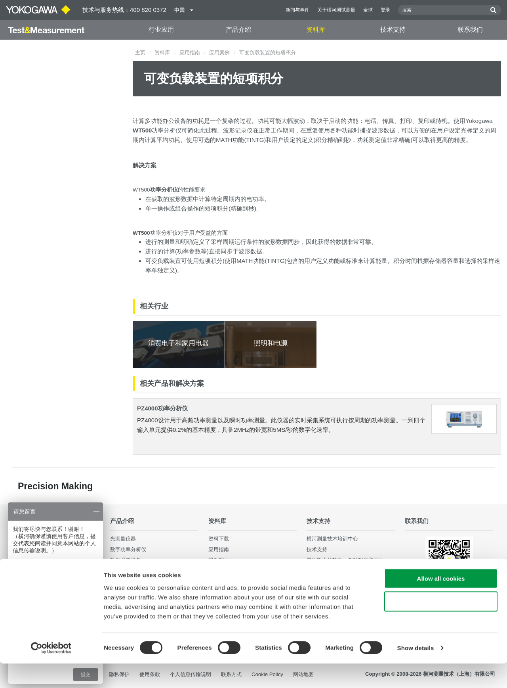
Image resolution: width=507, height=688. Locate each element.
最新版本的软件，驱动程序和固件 (345, 560)
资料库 (315, 29)
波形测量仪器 (125, 571)
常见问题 (317, 582)
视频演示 (218, 560)
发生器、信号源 (128, 582)
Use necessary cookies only (440, 626)
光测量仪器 (123, 539)
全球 (368, 10)
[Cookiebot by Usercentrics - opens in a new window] (51, 672)
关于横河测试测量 (336, 10)
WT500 (141, 190)
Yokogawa (479, 120)
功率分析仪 (166, 130)
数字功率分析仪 (128, 550)
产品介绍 (238, 29)
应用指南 (189, 53)
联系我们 (470, 29)
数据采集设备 (125, 560)
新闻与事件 (297, 10)
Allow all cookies (441, 602)
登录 (385, 10)
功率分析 (161, 233)
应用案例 (219, 53)
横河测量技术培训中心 (332, 539)
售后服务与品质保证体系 (335, 571)
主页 (140, 53)
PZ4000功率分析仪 (162, 408)
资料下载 (218, 539)
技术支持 (393, 29)
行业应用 (161, 29)
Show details (415, 672)
